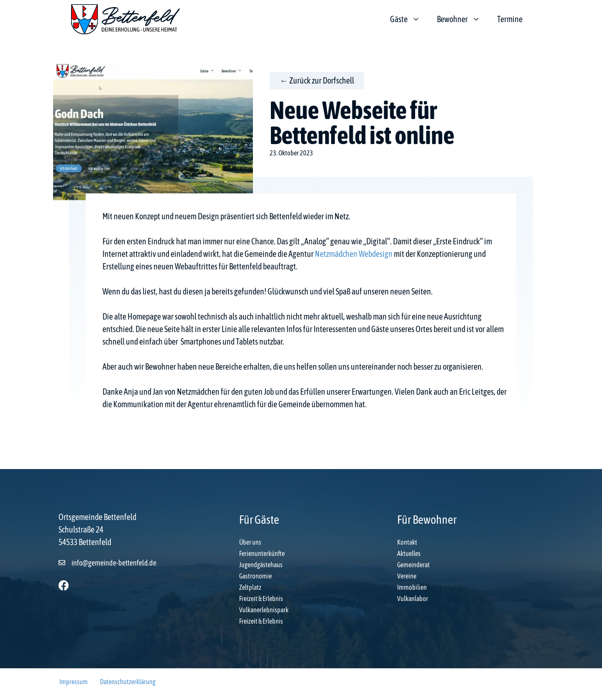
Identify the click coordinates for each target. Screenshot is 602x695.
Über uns (250, 542)
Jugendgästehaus (261, 564)
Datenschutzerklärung (128, 681)
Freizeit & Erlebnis (261, 598)
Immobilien (412, 587)
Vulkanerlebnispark (263, 610)
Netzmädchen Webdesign (354, 254)
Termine (510, 19)
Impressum (73, 681)
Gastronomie (255, 576)
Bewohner (463, 19)
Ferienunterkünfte (262, 553)
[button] (64, 585)
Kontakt (407, 542)
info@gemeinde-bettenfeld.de (113, 562)
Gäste (409, 19)
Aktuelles (409, 553)
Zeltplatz (250, 587)
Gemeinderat (413, 564)
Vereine (406, 576)
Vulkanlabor (412, 598)
